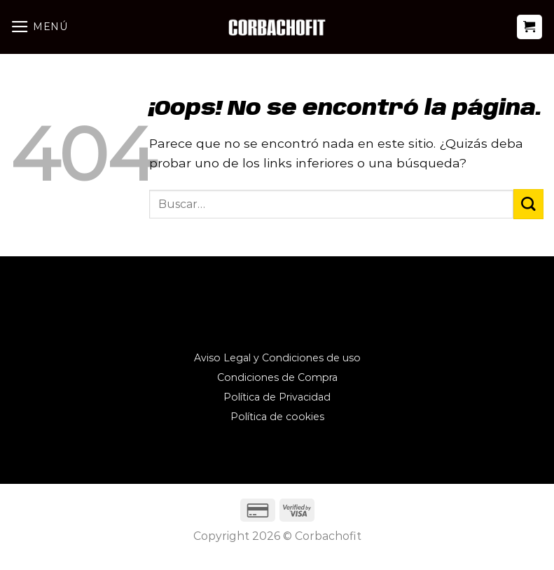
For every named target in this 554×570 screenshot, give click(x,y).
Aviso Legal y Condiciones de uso (277, 358)
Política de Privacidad (277, 397)
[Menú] (39, 26)
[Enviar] (528, 204)
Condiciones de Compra (277, 377)
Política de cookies (277, 416)
